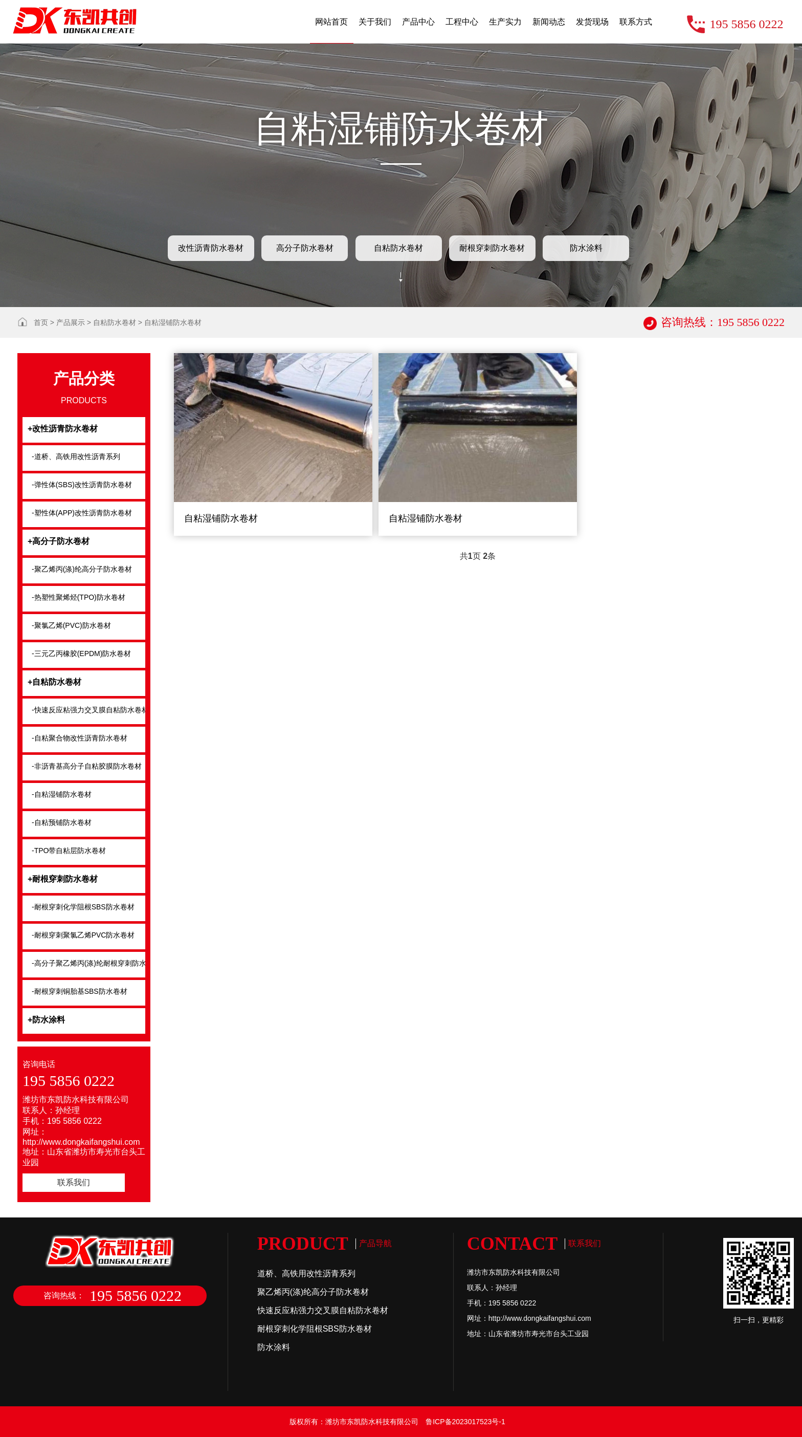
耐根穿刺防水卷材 (492, 248)
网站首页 (331, 21)
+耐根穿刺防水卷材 (63, 879)
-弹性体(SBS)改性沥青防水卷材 (82, 485)
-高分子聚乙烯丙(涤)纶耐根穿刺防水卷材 (88, 963)
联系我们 (73, 1182)
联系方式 (635, 21)
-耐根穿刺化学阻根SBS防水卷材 (83, 907)
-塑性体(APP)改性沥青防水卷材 (82, 513)
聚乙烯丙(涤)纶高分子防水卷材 (313, 1292)
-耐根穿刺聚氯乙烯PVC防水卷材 (83, 935)
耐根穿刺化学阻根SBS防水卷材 (314, 1328)
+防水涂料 (46, 1019)
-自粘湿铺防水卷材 (62, 794)
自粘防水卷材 (398, 248)
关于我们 (375, 21)
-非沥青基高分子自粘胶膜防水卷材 (87, 766)
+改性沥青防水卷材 (63, 428)
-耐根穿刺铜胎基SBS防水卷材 (79, 991)
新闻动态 (548, 21)
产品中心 (418, 21)
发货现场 (592, 21)
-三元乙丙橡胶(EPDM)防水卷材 (81, 653)
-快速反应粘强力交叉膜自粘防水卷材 (88, 710)
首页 (41, 322)
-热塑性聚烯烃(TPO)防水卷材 (78, 597)
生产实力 (505, 21)
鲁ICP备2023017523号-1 (465, 1422)
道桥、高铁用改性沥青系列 (306, 1273)
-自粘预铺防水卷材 (62, 822)
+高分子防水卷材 (59, 541)
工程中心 (461, 21)
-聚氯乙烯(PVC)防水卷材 (71, 625)
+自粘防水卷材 (54, 682)
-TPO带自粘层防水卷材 (69, 850)
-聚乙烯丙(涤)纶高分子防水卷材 (82, 569)
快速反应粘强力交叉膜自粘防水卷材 (322, 1310)
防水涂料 (586, 248)
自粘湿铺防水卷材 (173, 322)
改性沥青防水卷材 (210, 248)
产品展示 (70, 322)
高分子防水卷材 (304, 248)
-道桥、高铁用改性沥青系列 (76, 456)
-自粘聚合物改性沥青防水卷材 (79, 738)
